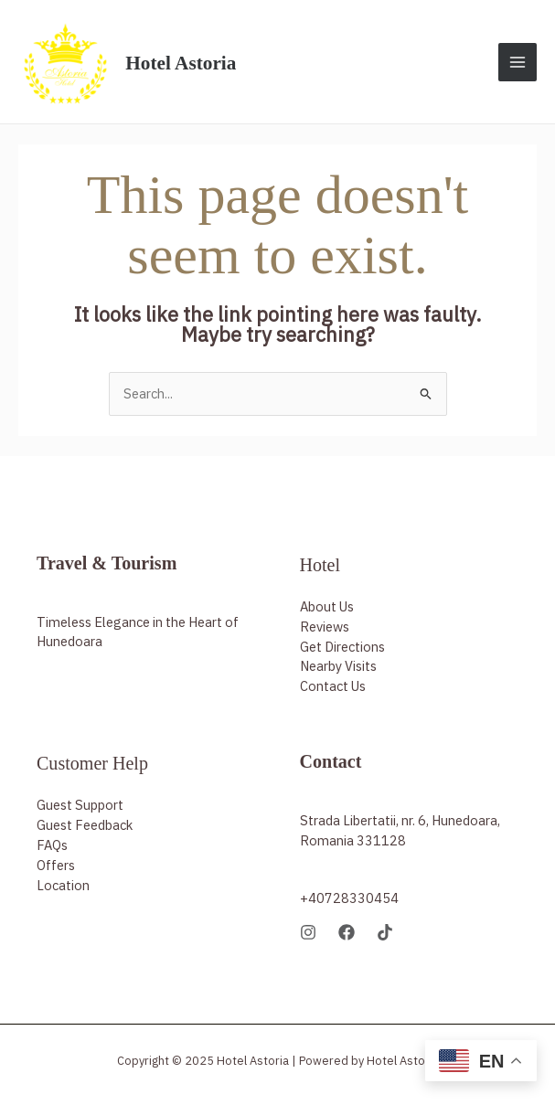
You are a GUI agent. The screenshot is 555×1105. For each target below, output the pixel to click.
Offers (56, 863)
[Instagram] (308, 930)
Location (63, 883)
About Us (327, 603)
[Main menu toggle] (517, 61)
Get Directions (342, 644)
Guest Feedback (85, 823)
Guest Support (80, 803)
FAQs (52, 843)
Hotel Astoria (184, 61)
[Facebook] (346, 930)
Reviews (324, 623)
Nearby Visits (338, 664)
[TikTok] (385, 930)
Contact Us (333, 684)
